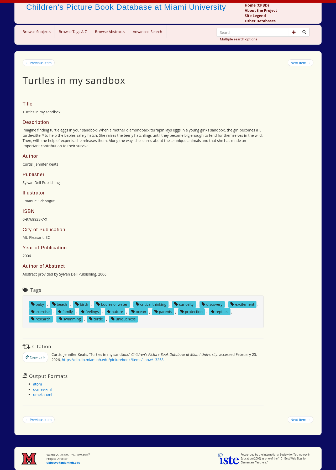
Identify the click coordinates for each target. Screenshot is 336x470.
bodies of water (112, 304)
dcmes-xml (42, 389)
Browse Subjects (37, 31)
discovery (212, 304)
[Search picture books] (304, 32)
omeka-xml (42, 394)
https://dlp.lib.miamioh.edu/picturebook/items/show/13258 (113, 359)
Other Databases (260, 20)
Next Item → (301, 62)
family (65, 311)
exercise (40, 311)
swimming (70, 318)
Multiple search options (238, 39)
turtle (96, 318)
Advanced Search (147, 31)
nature (115, 311)
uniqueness (123, 318)
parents (163, 311)
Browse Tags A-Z (73, 31)
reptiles (219, 311)
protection (191, 311)
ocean (138, 311)
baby (37, 304)
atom (37, 384)
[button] (294, 32)
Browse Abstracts (110, 31)
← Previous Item (38, 62)
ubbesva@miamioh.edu (63, 462)
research (41, 318)
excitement (242, 304)
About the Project (261, 10)
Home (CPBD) (257, 5)
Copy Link (35, 357)
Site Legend (255, 15)
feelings (90, 311)
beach (59, 304)
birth (81, 304)
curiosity (183, 304)
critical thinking (151, 304)
